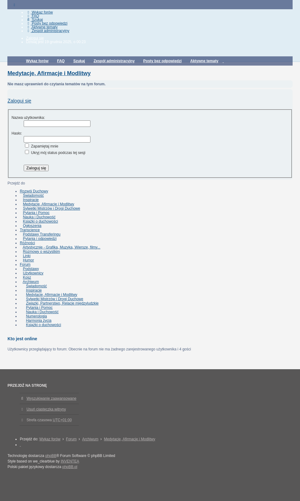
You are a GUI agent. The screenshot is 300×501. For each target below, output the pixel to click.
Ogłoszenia (32, 226)
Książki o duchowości (40, 221)
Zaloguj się (19, 100)
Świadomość (33, 195)
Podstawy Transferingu (41, 234)
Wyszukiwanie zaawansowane (51, 398)
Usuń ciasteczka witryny (46, 409)
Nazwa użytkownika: (28, 117)
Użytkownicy (33, 273)
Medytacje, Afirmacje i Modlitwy (48, 73)
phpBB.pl (69, 467)
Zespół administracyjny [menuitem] (47, 31)
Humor (28, 260)
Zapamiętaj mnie (41, 146)
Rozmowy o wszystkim (41, 251)
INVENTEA (70, 461)
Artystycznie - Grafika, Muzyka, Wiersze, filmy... (61, 247)
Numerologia (36, 316)
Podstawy (31, 269)
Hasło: (16, 133)
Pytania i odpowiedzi (39, 238)
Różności (27, 243)
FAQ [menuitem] (32, 16)
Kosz (27, 277)
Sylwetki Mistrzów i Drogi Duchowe (51, 208)
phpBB (50, 456)
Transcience (30, 230)
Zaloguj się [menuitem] (35, 38)
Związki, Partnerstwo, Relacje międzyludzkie (62, 303)
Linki (26, 256)
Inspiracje (30, 200)
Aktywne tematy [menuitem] (42, 27)
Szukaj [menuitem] (34, 20)
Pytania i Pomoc (36, 213)
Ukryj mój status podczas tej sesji (55, 153)
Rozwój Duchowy (34, 191)
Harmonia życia (38, 320)
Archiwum (31, 282)
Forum (25, 264)
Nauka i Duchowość (39, 217)
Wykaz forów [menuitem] (39, 12)
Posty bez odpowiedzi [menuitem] (46, 23)
